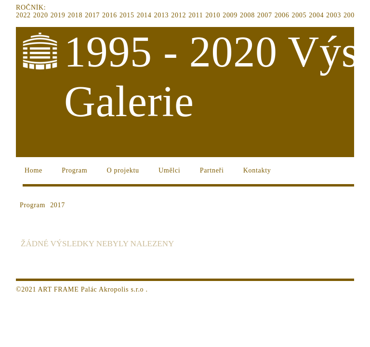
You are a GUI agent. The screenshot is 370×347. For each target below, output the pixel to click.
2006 (282, 15)
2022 (23, 15)
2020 (40, 15)
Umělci (169, 170)
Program (74, 170)
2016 (109, 15)
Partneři (212, 170)
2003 (333, 15)
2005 (298, 15)
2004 (316, 15)
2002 (351, 15)
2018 (74, 15)
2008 (247, 15)
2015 (126, 15)
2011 (195, 15)
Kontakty (257, 170)
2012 (178, 15)
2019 (58, 15)
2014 (144, 15)
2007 (264, 15)
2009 (230, 15)
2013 (161, 15)
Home (33, 170)
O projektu (123, 170)
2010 (212, 15)
